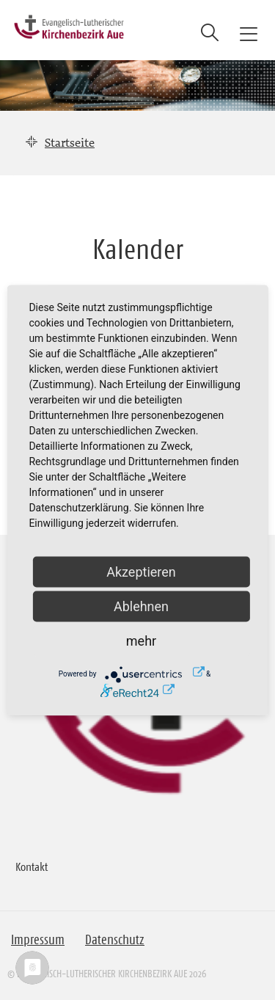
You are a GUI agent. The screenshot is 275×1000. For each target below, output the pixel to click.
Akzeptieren (141, 571)
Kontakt (31, 866)
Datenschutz (114, 940)
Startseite (70, 142)
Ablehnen (141, 605)
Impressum (38, 940)
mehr (141, 640)
